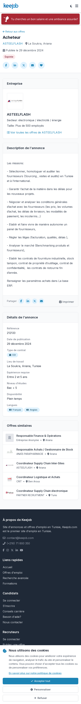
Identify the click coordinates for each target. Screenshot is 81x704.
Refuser (40, 698)
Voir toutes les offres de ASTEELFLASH (34, 132)
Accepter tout (40, 681)
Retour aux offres (14, 31)
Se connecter (11, 600)
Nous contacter (13, 622)
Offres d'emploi (12, 572)
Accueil (7, 567)
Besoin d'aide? (12, 616)
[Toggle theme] (71, 6)
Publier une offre (14, 644)
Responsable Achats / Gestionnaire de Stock (44, 449)
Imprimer (66, 301)
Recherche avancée (15, 578)
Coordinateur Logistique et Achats (38, 477)
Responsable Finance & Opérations (38, 435)
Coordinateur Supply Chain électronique (42, 491)
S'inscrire (9, 606)
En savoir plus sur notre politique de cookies (35, 673)
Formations (10, 583)
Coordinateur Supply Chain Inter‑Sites (40, 463)
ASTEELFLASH (13, 43)
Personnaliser (40, 689)
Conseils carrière (13, 611)
